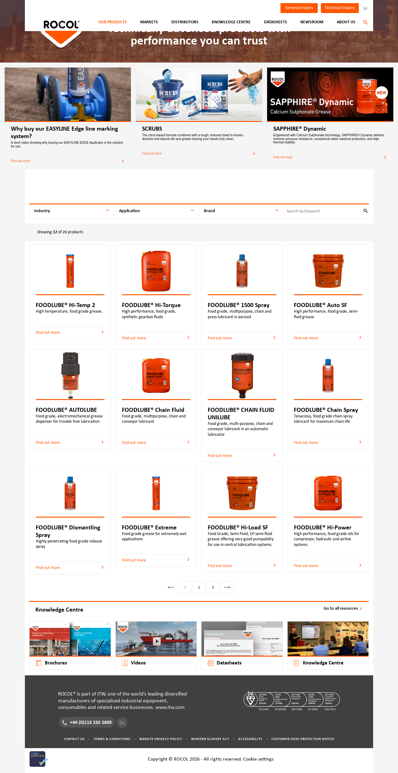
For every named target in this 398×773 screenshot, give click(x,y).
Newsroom (311, 22)
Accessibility (250, 739)
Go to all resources (343, 608)
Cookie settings (258, 759)
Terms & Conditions (112, 739)
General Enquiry (299, 8)
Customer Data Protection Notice (302, 739)
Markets (149, 22)
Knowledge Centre (231, 22)
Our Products (112, 22)
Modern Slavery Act (210, 739)
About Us (346, 22)
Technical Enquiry (340, 8)
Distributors (184, 22)
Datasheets (275, 22)
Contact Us (74, 739)
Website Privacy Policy (160, 739)
